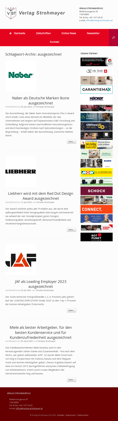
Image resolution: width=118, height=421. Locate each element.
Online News (68, 33)
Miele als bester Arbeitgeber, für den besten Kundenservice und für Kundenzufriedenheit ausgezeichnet (41, 332)
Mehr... (72, 141)
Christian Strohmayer (45, 106)
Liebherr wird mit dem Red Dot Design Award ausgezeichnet (40, 196)
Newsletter (93, 33)
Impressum (71, 415)
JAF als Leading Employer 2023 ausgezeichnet (40, 284)
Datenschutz (83, 415)
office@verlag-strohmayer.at (99, 20)
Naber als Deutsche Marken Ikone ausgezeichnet (40, 100)
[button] (113, 37)
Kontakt (54, 42)
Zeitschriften (43, 33)
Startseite (17, 33)
